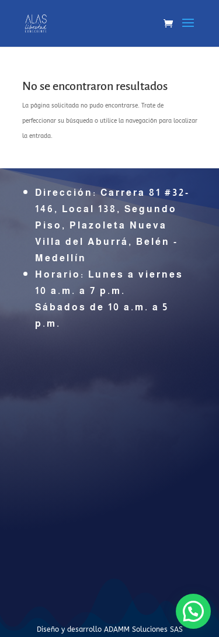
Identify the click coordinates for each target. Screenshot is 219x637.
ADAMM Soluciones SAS (143, 629)
